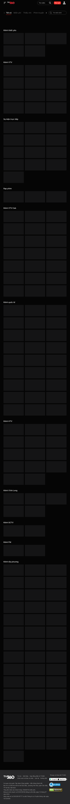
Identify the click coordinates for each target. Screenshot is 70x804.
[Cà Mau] (56, 595)
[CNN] (35, 347)
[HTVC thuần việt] (13, 466)
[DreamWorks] (56, 323)
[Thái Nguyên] (56, 731)
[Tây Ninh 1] (13, 694)
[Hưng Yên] (56, 657)
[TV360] (13, 177)
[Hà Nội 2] (56, 570)
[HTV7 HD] (35, 442)
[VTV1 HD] (13, 38)
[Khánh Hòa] (13, 669)
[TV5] (56, 385)
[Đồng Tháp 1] (35, 632)
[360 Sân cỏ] (56, 140)
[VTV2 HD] (35, 70)
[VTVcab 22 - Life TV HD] (56, 278)
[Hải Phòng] (56, 644)
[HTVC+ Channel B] (13, 479)
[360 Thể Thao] (35, 127)
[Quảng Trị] (56, 719)
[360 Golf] (35, 140)
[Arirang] (35, 410)
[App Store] (60, 779)
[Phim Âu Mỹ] (35, 196)
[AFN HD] (56, 360)
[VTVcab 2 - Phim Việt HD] (13, 241)
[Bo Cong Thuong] (54, 785)
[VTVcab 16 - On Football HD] (13, 216)
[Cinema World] (35, 323)
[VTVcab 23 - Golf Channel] (13, 229)
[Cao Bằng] (35, 607)
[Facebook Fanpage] (66, 779)
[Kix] (56, 397)
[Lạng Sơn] (35, 682)
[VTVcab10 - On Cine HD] (35, 241)
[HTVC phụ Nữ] (56, 454)
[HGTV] (13, 372)
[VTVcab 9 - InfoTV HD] (13, 291)
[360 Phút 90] (13, 152)
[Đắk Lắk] (35, 619)
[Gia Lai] (56, 632)
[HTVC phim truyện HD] (35, 466)
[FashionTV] (35, 335)
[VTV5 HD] (13, 51)
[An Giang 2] (13, 582)
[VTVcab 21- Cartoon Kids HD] (35, 253)
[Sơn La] (35, 731)
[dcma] (55, 791)
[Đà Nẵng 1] (56, 607)
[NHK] (13, 385)
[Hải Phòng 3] (35, 644)
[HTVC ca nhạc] (56, 466)
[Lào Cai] (56, 682)
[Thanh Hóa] (13, 744)
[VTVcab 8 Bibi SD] (13, 253)
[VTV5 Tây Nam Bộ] (13, 95)
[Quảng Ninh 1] (35, 719)
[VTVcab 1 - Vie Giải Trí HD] (56, 229)
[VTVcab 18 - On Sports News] (56, 216)
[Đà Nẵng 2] (56, 706)
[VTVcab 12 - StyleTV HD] (35, 266)
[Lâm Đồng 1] (13, 682)
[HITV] (56, 582)
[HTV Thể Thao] (13, 454)
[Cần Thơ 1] (13, 607)
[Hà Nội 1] (35, 570)
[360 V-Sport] (13, 140)
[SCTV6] (13, 531)
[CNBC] (13, 397)
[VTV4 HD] (13, 83)
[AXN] (13, 323)
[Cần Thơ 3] (13, 731)
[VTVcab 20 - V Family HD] (35, 278)
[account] (64, 3)
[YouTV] (35, 582)
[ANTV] (35, 38)
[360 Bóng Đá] (13, 127)
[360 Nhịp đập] (35, 164)
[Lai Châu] (56, 669)
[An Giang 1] (35, 669)
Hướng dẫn (43, 778)
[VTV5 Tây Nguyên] (56, 83)
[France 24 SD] (13, 410)
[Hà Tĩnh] (13, 644)
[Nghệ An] (35, 694)
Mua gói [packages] (57, 3)
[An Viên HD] (56, 291)
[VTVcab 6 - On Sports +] (35, 229)
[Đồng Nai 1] (13, 632)
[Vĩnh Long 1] (13, 499)
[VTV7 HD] (56, 95)
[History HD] (35, 397)
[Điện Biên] (56, 619)
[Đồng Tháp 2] (35, 744)
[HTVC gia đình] (35, 454)
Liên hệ (37, 778)
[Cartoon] (13, 335)
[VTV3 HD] (56, 70)
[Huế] (35, 657)
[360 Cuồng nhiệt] (35, 152)
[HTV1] (13, 429)
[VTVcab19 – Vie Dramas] (56, 241)
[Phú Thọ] (35, 706)
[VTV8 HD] (13, 108)
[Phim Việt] (13, 196)
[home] (11, 3)
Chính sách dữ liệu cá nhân (25, 778)
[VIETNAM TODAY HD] (35, 51)
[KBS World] (35, 372)
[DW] (56, 372)
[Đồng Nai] (13, 756)
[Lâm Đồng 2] (35, 595)
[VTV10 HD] (35, 95)
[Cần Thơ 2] (13, 657)
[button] (10, 13)
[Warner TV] (56, 310)
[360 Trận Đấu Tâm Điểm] (56, 127)
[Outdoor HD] (13, 360)
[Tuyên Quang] (56, 744)
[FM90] (13, 550)
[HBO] (13, 310)
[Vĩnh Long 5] (35, 511)
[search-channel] (50, 12)
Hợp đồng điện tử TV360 (37, 776)
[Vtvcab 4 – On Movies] (56, 253)
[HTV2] (35, 429)
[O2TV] (35, 291)
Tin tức (19, 776)
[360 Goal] (56, 152)
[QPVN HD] (56, 38)
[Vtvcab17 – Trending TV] (13, 278)
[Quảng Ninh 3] (13, 570)
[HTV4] (13, 442)
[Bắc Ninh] (13, 595)
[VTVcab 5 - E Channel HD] (13, 266)
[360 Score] (13, 164)
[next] (46, 13)
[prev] (4, 13)
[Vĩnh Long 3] (56, 499)
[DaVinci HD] (56, 410)
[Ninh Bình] (56, 694)
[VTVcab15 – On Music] (56, 266)
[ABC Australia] (56, 347)
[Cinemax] (35, 310)
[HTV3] (56, 429)
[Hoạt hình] (56, 196)
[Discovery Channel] (13, 347)
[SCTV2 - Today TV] (35, 531)
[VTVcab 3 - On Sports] (35, 216)
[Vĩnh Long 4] (13, 511)
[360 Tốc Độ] (56, 164)
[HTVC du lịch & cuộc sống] (35, 479)
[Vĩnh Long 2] (35, 499)
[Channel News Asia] (35, 360)
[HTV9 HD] (56, 442)
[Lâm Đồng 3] (13, 619)
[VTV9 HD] (35, 108)
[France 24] (35, 385)
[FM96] (35, 550)
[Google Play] (52, 779)
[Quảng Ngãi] (13, 719)
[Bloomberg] (56, 335)
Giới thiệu (25, 776)
